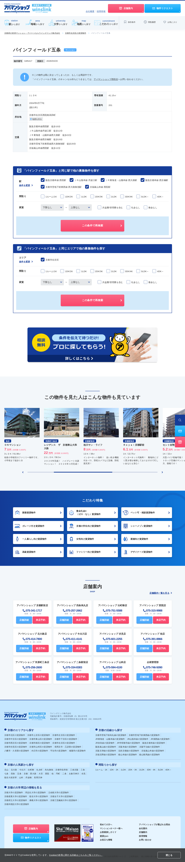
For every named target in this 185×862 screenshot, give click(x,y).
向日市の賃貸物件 (40, 750)
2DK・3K (132, 768)
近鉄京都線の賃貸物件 (128, 750)
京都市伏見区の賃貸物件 (15, 746)
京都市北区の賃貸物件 (14, 735)
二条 (64, 772)
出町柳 (31, 768)
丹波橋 (28, 776)
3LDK (160, 768)
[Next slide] (162, 472)
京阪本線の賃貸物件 (127, 746)
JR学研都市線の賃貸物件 (128, 742)
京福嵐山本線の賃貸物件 (152, 750)
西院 (47, 772)
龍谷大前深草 (10, 776)
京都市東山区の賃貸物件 (40, 738)
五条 (19, 772)
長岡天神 (38, 776)
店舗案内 (143, 830)
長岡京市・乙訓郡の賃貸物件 (67, 746)
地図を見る (36, 119)
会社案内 (143, 826)
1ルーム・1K (101, 768)
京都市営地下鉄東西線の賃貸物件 (144, 735)
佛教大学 (38, 798)
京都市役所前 (61, 768)
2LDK (142, 768)
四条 (13, 772)
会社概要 (90, 11)
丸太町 (39, 768)
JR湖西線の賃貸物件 (160, 738)
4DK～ (168, 768)
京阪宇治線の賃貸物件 (149, 746)
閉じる (169, 855)
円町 (58, 772)
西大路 (33, 772)
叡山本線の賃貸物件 (127, 754)
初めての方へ (106, 822)
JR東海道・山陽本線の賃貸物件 (110, 738)
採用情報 (101, 11)
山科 (21, 776)
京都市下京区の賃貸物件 (65, 738)
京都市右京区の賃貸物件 (75, 33)
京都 (26, 772)
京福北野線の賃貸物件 (105, 754)
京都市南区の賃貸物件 (39, 742)
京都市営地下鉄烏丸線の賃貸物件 (110, 735)
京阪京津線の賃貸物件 (105, 750)
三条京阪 (74, 768)
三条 (83, 768)
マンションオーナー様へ (111, 826)
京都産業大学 (15, 794)
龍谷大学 (38, 794)
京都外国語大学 (16, 802)
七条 (6, 772)
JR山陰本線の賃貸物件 (137, 738)
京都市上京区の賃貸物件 (38, 735)
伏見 (84, 772)
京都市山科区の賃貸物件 (40, 746)
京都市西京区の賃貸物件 (15, 742)
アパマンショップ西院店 (106, 79)
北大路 (14, 768)
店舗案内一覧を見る (160, 593)
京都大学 (13, 790)
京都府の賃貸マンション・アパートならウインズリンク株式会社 (32, 33)
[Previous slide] (23, 472)
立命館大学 (58, 790)
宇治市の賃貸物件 (58, 750)
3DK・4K (151, 768)
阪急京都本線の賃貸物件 (153, 742)
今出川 (22, 768)
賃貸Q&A (104, 834)
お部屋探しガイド (108, 830)
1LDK (123, 768)
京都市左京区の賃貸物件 (63, 735)
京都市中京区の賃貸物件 (15, 738)
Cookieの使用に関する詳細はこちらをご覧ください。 (75, 855)
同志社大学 (35, 790)
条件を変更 (26, 186)
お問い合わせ (145, 838)
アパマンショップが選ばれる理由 (154, 822)
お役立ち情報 (106, 838)
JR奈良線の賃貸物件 (104, 742)
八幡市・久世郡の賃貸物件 (16, 750)
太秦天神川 (74, 772)
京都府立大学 (15, 798)
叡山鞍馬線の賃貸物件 (149, 754)
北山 (6, 768)
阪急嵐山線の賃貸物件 (105, 746)
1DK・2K (114, 768)
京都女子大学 (61, 794)
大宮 (41, 772)
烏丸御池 (49, 768)
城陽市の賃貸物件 (77, 750)
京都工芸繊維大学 (63, 798)
